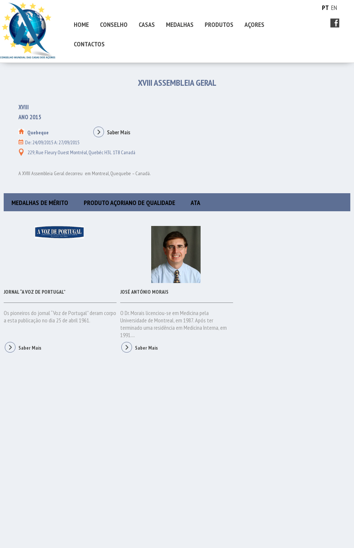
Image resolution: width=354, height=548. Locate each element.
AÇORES (254, 24)
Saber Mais (111, 132)
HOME (81, 24)
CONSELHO (114, 24)
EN (334, 8)
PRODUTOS (219, 24)
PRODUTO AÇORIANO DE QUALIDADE (129, 202)
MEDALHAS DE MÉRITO (39, 202)
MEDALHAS (180, 24)
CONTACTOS (89, 44)
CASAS (147, 24)
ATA (195, 202)
